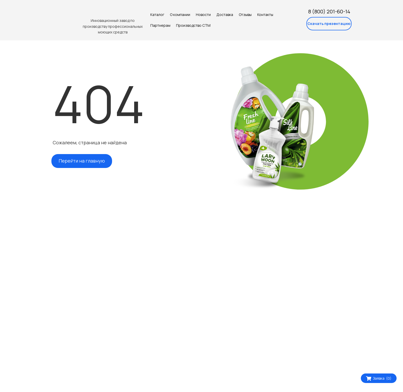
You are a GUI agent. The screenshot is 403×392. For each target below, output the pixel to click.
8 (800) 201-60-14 (329, 11)
